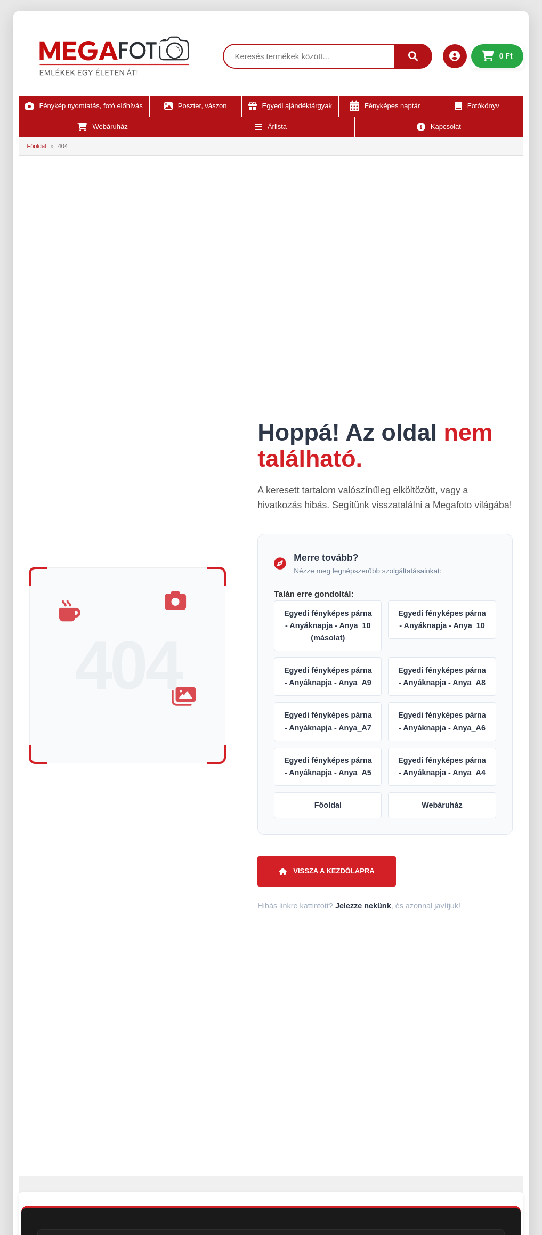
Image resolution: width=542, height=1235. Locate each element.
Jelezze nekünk (363, 905)
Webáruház (442, 805)
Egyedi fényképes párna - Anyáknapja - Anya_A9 (328, 676)
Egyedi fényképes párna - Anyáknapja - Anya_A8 (442, 676)
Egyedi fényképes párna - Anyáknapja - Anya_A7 (328, 721)
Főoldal (36, 146)
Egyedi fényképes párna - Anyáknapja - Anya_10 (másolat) (328, 625)
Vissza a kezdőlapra (326, 871)
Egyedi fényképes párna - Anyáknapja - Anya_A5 (328, 766)
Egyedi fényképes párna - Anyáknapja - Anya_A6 (442, 721)
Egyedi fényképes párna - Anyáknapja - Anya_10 (442, 619)
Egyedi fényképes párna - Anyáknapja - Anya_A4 (442, 766)
